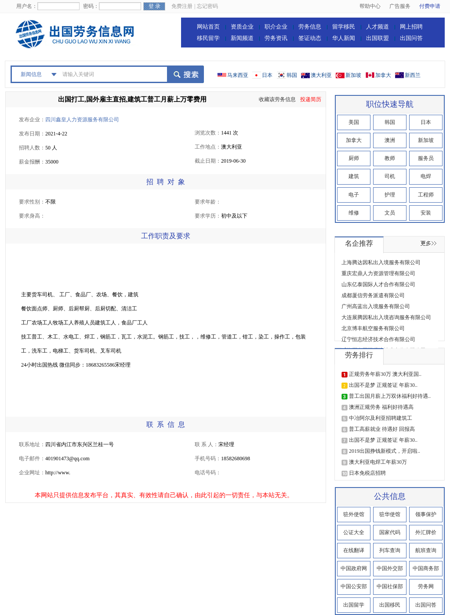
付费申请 (429, 6)
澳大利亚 (321, 75)
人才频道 (377, 26)
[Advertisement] (181, 267)
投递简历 (310, 99)
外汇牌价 (425, 532)
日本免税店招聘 (367, 473)
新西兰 (413, 75)
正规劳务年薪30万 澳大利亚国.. (385, 374)
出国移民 (389, 605)
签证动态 (309, 38)
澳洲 (390, 140)
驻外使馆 (353, 514)
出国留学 (353, 605)
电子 (353, 195)
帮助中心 (370, 6)
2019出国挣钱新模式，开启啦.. (384, 451)
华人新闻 (343, 38)
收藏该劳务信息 (277, 99)
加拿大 (383, 75)
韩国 (292, 75)
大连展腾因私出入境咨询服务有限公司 (386, 317)
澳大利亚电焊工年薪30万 (378, 462)
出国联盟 (377, 38)
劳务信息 (309, 26)
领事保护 (425, 514)
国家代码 (389, 532)
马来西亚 (237, 75)
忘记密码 (207, 6)
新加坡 (353, 75)
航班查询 (425, 550)
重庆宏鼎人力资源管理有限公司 (378, 273)
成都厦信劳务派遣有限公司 (373, 295)
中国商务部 (426, 568)
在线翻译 (353, 550)
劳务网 (426, 586)
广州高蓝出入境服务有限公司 (375, 306)
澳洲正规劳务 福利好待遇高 (381, 407)
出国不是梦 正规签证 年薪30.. (383, 385)
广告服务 (399, 6)
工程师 (426, 195)
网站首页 (208, 26)
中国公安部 (354, 586)
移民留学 (208, 38)
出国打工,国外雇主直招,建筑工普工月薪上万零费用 (132, 99)
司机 (390, 176)
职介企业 (276, 26)
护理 (390, 195)
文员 (390, 213)
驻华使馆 (389, 514)
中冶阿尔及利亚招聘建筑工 (380, 418)
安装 (426, 213)
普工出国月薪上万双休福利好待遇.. (390, 396)
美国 (353, 122)
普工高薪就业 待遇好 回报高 (382, 429)
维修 (353, 213)
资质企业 (242, 26)
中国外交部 (390, 568)
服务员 (426, 158)
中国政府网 (354, 568)
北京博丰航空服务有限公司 (373, 328)
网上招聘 (411, 26)
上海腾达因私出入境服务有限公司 (381, 262)
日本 (267, 75)
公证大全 (353, 532)
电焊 (426, 176)
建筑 (353, 176)
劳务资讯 (276, 38)
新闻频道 (242, 38)
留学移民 (343, 26)
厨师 (353, 158)
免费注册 (181, 6)
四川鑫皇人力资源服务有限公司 (82, 119)
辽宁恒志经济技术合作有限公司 (378, 339)
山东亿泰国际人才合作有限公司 (378, 284)
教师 (390, 158)
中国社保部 (390, 586)
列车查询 (389, 550)
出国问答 (411, 38)
